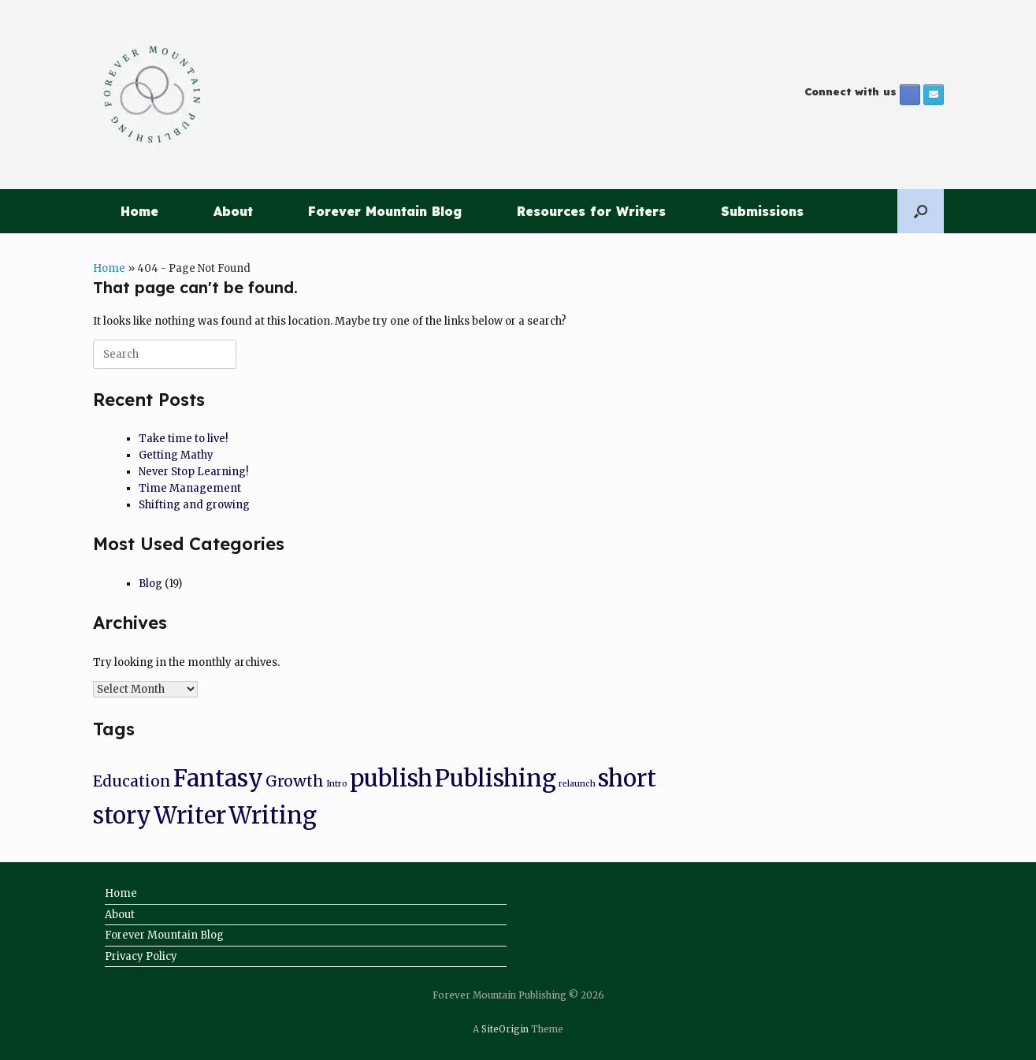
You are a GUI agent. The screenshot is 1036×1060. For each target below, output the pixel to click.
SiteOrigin (505, 1029)
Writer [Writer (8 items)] (190, 815)
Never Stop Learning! (193, 471)
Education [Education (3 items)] (132, 781)
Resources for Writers (591, 211)
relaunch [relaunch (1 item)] (577, 784)
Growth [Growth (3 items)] (294, 781)
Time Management (190, 488)
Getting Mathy (176, 455)
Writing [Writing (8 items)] (272, 815)
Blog (150, 583)
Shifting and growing (194, 504)
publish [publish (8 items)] (391, 778)
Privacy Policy (141, 956)
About (233, 211)
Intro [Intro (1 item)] (336, 784)
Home (139, 211)
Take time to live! (183, 438)
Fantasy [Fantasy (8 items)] (218, 778)
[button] (920, 211)
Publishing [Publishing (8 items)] (495, 778)
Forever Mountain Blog (385, 211)
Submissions (762, 211)
